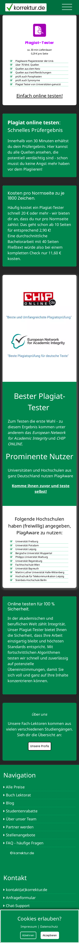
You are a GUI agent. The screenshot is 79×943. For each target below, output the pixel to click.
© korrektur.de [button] (22, 853)
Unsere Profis (39, 746)
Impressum (29, 926)
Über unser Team (21, 818)
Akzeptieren (50, 935)
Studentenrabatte (21, 810)
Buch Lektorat (18, 794)
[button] (40, 714)
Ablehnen (28, 935)
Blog (10, 802)
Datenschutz (49, 926)
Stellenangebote (20, 834)
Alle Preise (15, 786)
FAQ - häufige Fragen (24, 842)
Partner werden (19, 826)
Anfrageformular (21, 897)
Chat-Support (18, 905)
